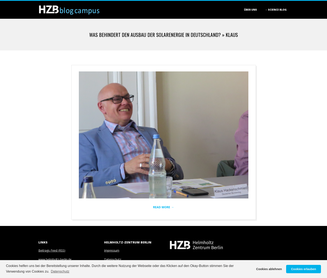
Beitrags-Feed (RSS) (51, 250)
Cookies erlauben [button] (303, 269)
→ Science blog (276, 9)
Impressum (111, 250)
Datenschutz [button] (60, 271)
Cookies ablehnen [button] (269, 269)
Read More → (163, 207)
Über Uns (250, 9)
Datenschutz (112, 259)
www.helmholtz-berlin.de (55, 259)
